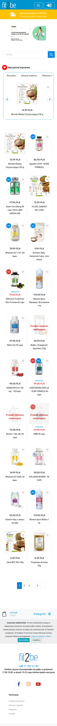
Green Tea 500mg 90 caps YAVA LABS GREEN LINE (15, 210)
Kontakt (12, 714)
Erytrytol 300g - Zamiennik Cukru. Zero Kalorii (39, 256)
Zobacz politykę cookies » (41, 636)
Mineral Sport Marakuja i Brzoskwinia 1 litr (39, 302)
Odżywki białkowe (29, 76)
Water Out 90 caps (15, 345)
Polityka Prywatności (16, 701)
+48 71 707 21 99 (28, 666)
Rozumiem (23, 640)
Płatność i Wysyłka (16, 705)
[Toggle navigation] (49, 614)
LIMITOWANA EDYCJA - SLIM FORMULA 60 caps (39, 391)
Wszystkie (11, 76)
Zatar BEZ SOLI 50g (14, 562)
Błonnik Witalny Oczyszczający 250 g (27, 114)
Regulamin (13, 710)
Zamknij (36, 640)
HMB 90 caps (39, 434)
